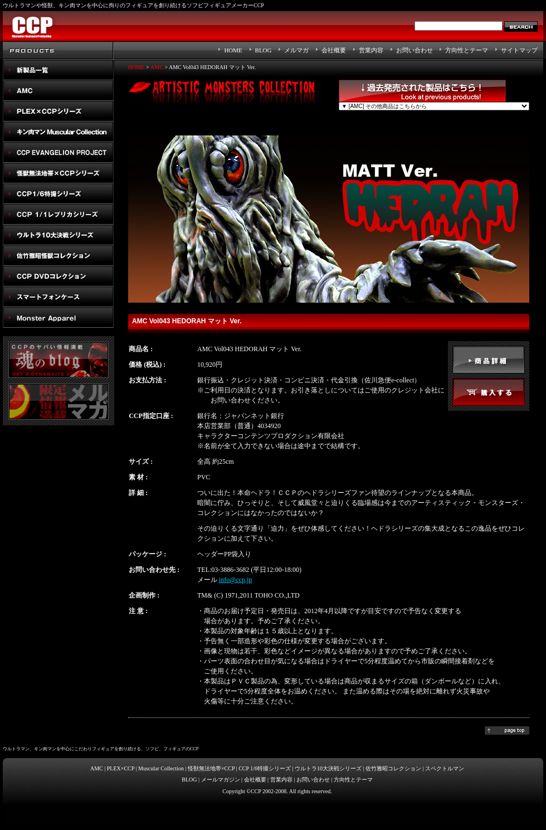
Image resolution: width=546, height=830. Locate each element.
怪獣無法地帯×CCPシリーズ (58, 173)
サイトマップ (519, 50)
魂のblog (58, 360)
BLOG (263, 50)
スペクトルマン (58, 276)
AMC (58, 90)
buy (488, 392)
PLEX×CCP (120, 768)
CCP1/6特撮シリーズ (58, 193)
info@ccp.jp (235, 580)
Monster (58, 317)
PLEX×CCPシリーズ (58, 111)
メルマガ (296, 50)
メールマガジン (220, 779)
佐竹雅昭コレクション (393, 768)
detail (488, 359)
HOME (233, 50)
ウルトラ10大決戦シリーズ (58, 235)
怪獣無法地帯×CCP (211, 768)
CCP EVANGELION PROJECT (58, 152)
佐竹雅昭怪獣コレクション (58, 255)
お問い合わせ (414, 50)
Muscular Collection (161, 768)
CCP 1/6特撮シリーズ (264, 768)
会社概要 (333, 50)
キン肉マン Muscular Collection (58, 132)
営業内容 (371, 50)
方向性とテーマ (466, 50)
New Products (58, 70)
